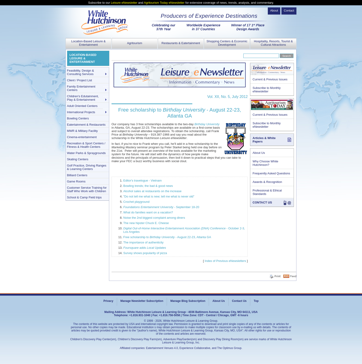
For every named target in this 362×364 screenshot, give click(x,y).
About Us (259, 153)
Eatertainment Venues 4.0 (162, 348)
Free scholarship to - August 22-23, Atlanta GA (167, 237)
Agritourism (134, 43)
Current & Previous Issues (270, 79)
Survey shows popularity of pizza (145, 253)
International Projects (81, 112)
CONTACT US (262, 202)
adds (144, 247)
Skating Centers (77, 159)
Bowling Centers (78, 118)
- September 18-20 (161, 207)
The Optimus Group (229, 348)
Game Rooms (76, 181)
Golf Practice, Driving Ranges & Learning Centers (86, 167)
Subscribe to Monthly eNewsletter (267, 89)
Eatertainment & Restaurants (86, 124)
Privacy (108, 301)
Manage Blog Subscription (187, 301)
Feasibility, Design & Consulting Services (80, 72)
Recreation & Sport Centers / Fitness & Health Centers (86, 145)
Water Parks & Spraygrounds (86, 153)
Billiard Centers (77, 175)
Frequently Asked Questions (271, 173)
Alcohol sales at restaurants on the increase (152, 191)
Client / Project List (79, 80)
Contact (289, 10)
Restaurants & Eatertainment (181, 43)
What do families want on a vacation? (148, 212)
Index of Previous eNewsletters (225, 261)
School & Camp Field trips (84, 197)
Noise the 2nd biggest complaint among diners (154, 217)
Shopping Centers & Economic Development (226, 42)
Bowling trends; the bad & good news (148, 186)
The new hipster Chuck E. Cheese (146, 223)
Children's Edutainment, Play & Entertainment (83, 97)
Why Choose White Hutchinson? (265, 163)
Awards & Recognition (267, 182)
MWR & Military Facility (82, 131)
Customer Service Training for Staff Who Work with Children (87, 189)
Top (256, 301)
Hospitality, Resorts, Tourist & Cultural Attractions (273, 42)
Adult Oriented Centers (82, 106)
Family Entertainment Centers (81, 88)
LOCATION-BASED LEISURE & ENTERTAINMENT (83, 58)
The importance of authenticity (143, 242)
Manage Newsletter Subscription (142, 301)
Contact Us (239, 301)
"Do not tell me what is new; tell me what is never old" (158, 196)
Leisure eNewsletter (124, 2)
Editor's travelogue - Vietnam (142, 180)
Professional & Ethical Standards (267, 192)
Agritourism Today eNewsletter (164, 2)
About (274, 10)
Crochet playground (136, 201)
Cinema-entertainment (82, 137)
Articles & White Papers (264, 139)
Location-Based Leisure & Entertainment (88, 42)
